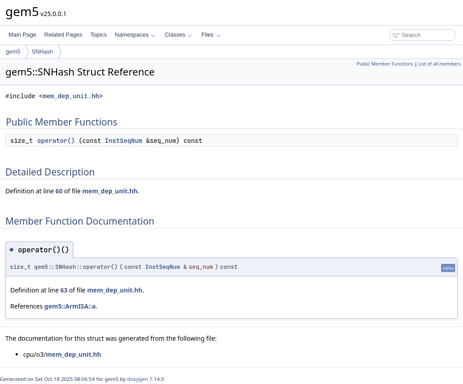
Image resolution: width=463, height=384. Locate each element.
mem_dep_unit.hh (71, 96)
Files (210, 34)
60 (58, 191)
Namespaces (135, 34)
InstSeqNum (123, 141)
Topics (98, 34)
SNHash (42, 51)
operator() (56, 141)
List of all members (439, 64)
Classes (178, 34)
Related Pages (63, 34)
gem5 (13, 51)
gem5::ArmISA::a (69, 306)
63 (63, 290)
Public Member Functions (384, 64)
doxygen (137, 379)
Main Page (22, 34)
